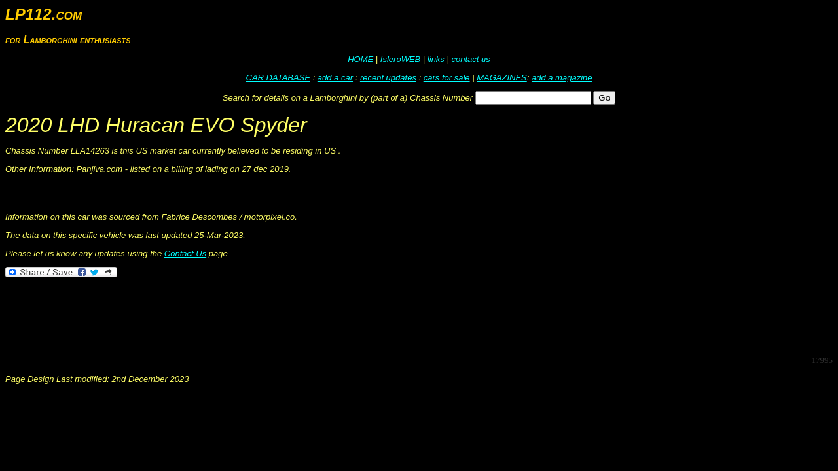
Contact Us (185, 253)
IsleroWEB (400, 59)
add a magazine (562, 77)
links (436, 59)
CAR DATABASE (278, 77)
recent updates (388, 77)
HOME (360, 59)
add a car (335, 77)
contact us (470, 59)
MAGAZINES (502, 77)
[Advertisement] (243, 315)
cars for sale (447, 77)
